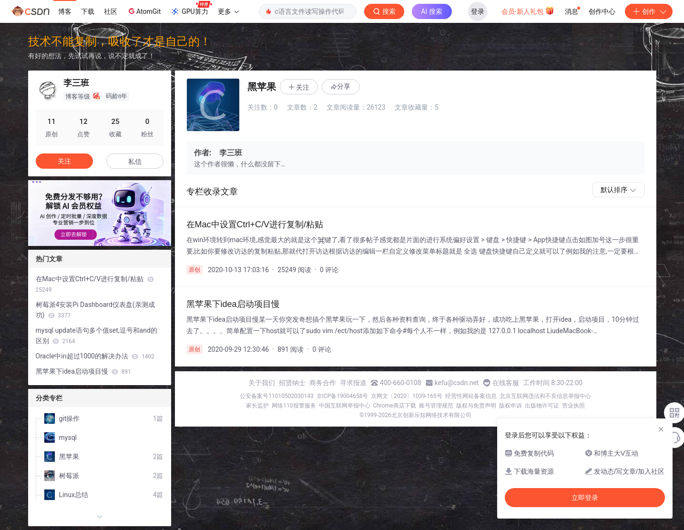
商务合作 (322, 383)
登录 (477, 11)
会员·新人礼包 (527, 10)
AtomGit (144, 11)
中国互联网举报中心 (344, 405)
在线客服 (505, 383)
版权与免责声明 (476, 405)
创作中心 (602, 11)
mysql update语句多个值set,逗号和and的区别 (96, 335)
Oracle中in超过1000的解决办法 (95, 356)
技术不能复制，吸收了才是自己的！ (119, 41)
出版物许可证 (542, 405)
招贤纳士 (292, 383)
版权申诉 (510, 405)
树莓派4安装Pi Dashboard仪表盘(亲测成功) (95, 310)
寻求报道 (353, 383)
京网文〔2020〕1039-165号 (406, 396)
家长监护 (257, 405)
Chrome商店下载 (394, 405)
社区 (110, 11)
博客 (64, 11)
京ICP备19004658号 (342, 396)
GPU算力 (191, 8)
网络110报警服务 (294, 405)
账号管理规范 (436, 405)
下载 (87, 11)
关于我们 (261, 383)
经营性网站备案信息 (471, 396)
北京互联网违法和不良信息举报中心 (545, 396)
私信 (135, 161)
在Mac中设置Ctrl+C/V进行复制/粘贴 (95, 284)
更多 (228, 11)
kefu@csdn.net (457, 383)
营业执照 (573, 405)
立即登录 (585, 497)
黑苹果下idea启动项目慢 (84, 371)
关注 (64, 161)
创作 (648, 11)
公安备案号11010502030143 (276, 396)
